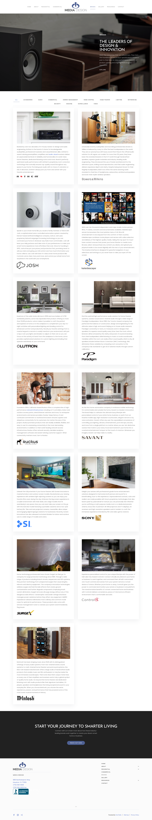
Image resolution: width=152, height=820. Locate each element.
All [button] (16, 99)
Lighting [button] (119, 99)
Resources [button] (111, 7)
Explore (103, 69)
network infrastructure (35, 410)
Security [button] (57, 103)
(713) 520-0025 (18, 785)
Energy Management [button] (70, 99)
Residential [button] (45, 7)
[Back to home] (76, 7)
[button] (76, 807)
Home (29, 7)
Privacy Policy (135, 815)
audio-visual (53, 154)
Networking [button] (132, 99)
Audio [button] (40, 99)
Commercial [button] (52, 99)
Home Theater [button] (105, 99)
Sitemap (126, 815)
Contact (121, 7)
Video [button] (96, 103)
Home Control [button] (89, 99)
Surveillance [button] (83, 103)
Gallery (101, 7)
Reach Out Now (76, 743)
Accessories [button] (27, 99)
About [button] (36, 7)
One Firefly (118, 815)
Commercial (57, 7)
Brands (92, 7)
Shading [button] (69, 103)
